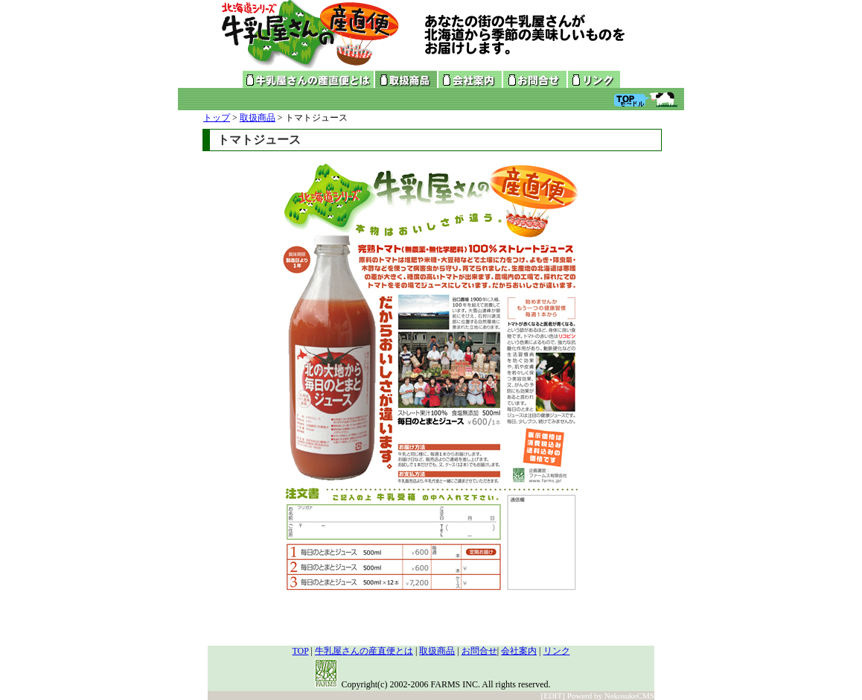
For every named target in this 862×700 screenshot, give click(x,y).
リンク (556, 651)
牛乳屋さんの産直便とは (364, 651)
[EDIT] (553, 695)
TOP (300, 651)
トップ (216, 117)
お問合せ (479, 651)
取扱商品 (257, 117)
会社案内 (519, 651)
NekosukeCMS (629, 695)
